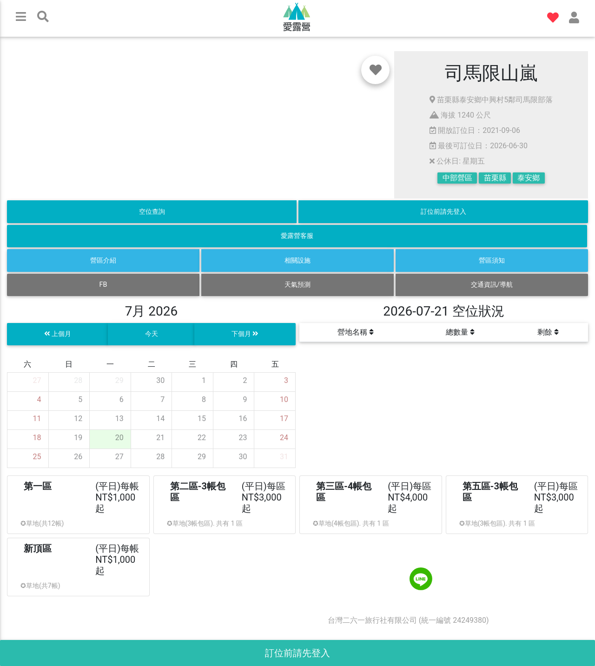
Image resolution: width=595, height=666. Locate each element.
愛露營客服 (297, 236)
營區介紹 (103, 260)
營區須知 (492, 260)
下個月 (245, 334)
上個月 (58, 334)
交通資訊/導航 (492, 285)
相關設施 (297, 260)
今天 (151, 334)
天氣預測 (297, 285)
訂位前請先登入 (443, 212)
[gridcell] (28, 382)
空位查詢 (152, 212)
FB (103, 285)
